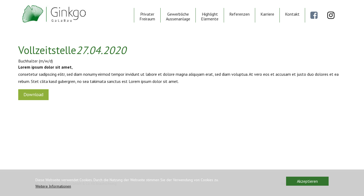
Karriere (267, 14)
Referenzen (239, 14)
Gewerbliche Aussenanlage (178, 16)
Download (33, 94)
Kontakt (292, 14)
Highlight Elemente (209, 16)
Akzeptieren (307, 181)
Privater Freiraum (147, 16)
